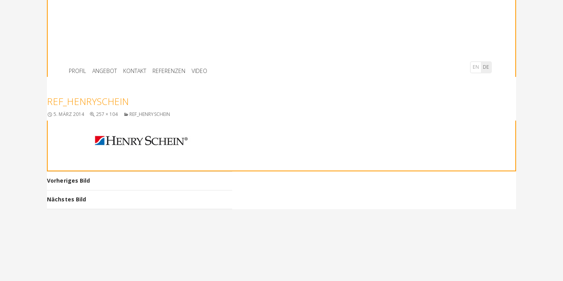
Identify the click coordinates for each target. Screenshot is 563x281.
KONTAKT (134, 71)
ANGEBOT (104, 71)
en (476, 67)
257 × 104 (107, 114)
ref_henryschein (149, 114)
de (486, 67)
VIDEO (199, 71)
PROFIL (77, 71)
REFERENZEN (168, 71)
